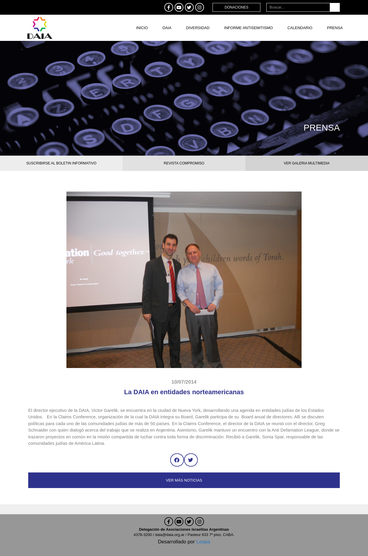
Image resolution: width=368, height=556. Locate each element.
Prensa (335, 28)
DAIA (167, 28)
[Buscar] (334, 7)
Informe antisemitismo (248, 28)
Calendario (299, 28)
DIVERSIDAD (197, 28)
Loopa (203, 542)
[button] (177, 460)
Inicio (142, 28)
